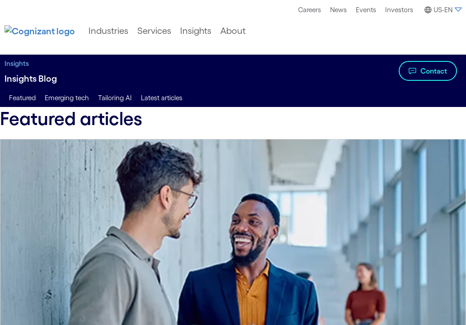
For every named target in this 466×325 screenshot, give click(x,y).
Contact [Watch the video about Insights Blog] (433, 71)
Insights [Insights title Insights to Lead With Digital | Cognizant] (17, 63)
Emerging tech (67, 98)
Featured (22, 98)
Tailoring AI (115, 98)
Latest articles (161, 98)
